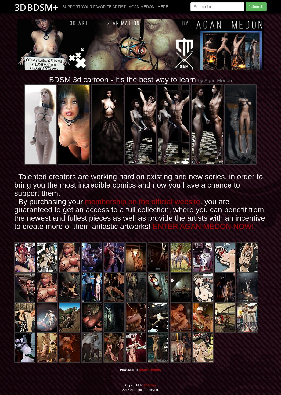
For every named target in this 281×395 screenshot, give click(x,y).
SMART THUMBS (150, 370)
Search (256, 6)
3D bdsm (149, 385)
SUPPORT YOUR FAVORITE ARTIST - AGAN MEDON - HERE (115, 7)
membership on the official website (142, 202)
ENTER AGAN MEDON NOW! (203, 226)
